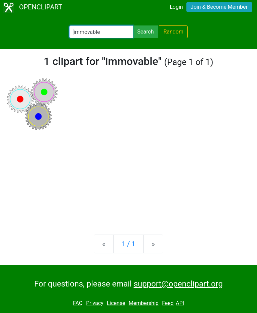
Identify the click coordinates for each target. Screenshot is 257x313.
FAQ (78, 303)
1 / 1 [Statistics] (129, 244)
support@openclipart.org (178, 284)
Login (176, 7)
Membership (143, 303)
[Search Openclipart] (101, 31)
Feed (168, 303)
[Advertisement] (128, 177)
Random (173, 31)
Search (145, 31)
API (180, 303)
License (116, 303)
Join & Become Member (219, 7)
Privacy (94, 303)
